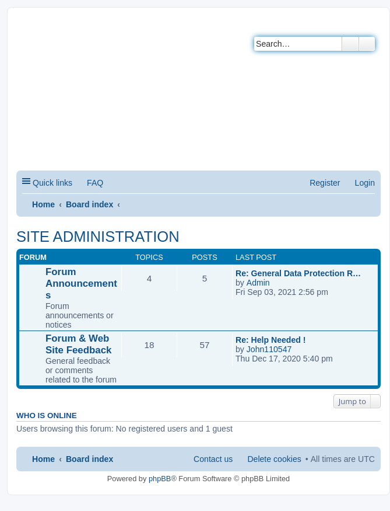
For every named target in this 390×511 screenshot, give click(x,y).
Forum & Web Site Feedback (78, 344)
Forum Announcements (81, 283)
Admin (258, 282)
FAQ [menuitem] (95, 182)
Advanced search (367, 44)
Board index (89, 204)
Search (350, 44)
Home (43, 204)
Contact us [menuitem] (213, 459)
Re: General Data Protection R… (298, 273)
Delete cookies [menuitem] (274, 459)
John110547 (269, 349)
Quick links (52, 182)
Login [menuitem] (365, 182)
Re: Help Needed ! (270, 340)
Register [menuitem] (325, 182)
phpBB (160, 478)
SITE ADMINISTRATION (98, 236)
